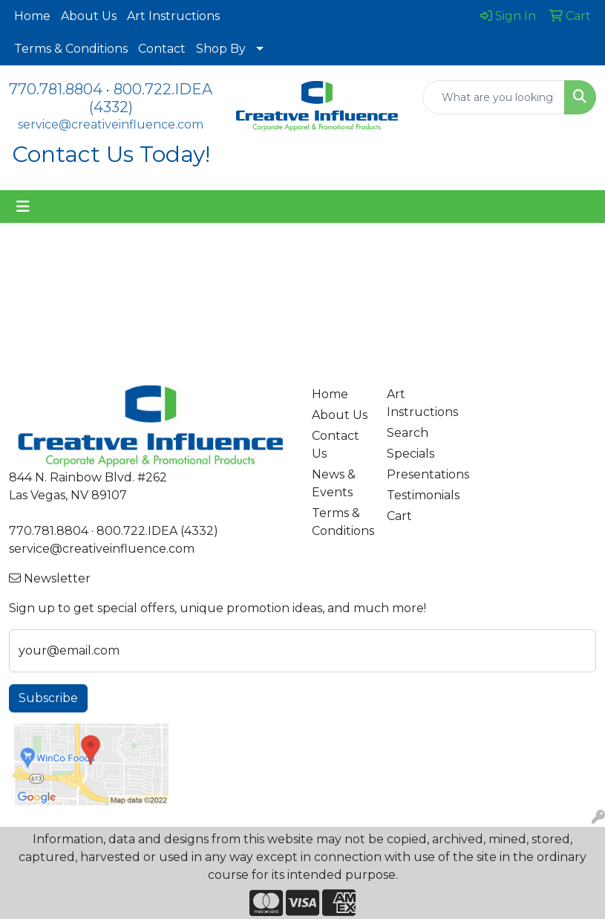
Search (407, 433)
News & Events (334, 483)
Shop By (221, 49)
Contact (162, 49)
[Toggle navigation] (23, 206)
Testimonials (416, 495)
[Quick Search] (494, 97)
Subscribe (48, 698)
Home (32, 16)
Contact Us (335, 445)
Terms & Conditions (71, 49)
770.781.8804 (55, 89)
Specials (410, 453)
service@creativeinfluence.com (110, 124)
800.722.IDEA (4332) (157, 531)
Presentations (416, 474)
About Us (89, 16)
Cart (399, 516)
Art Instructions (173, 16)
